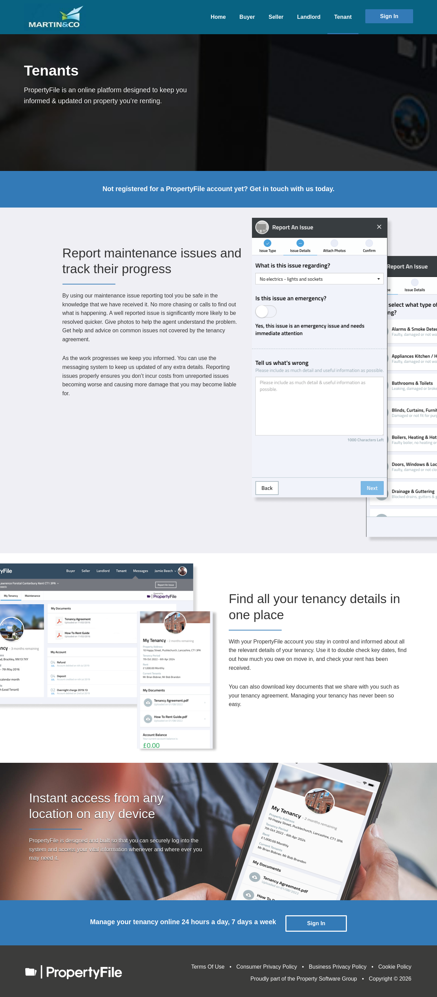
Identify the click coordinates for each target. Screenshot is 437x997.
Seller (276, 17)
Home (218, 17)
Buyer (247, 17)
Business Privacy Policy (338, 965)
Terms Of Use (208, 965)
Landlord (308, 17)
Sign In (389, 16)
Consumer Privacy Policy (266, 965)
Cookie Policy (394, 965)
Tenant (343, 17)
